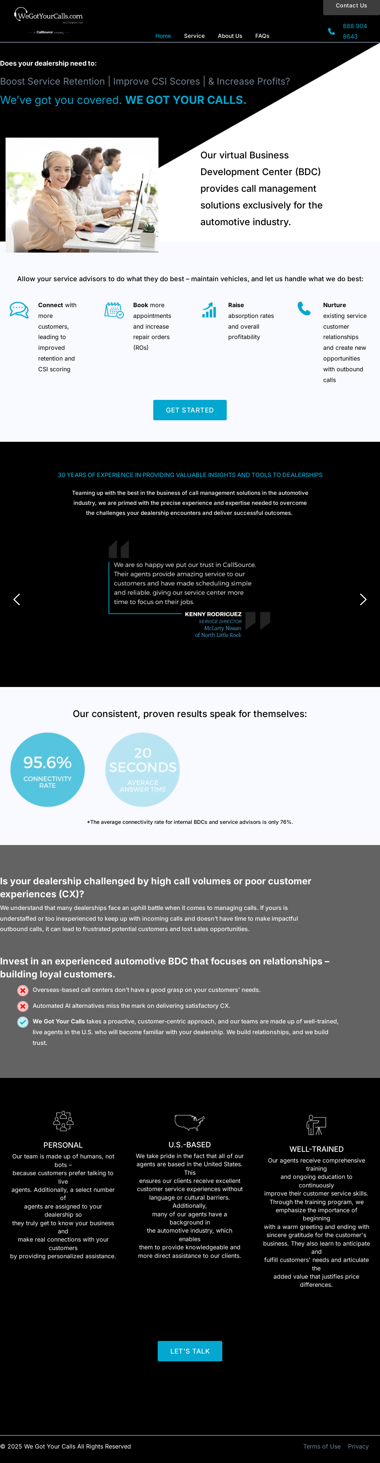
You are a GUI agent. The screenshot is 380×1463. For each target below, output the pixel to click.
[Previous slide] (17, 599)
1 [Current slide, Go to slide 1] (182, 668)
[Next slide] (363, 599)
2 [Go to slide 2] (190, 668)
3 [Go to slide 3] (197, 668)
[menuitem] (163, 36)
